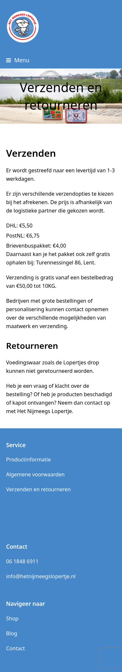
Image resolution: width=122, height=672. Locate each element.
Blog (11, 633)
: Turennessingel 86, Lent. (64, 262)
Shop (12, 618)
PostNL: (23, 235)
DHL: (19, 225)
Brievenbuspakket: (36, 245)
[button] (18, 60)
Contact (15, 648)
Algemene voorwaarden (35, 474)
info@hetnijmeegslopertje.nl (40, 576)
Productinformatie (28, 459)
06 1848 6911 (22, 561)
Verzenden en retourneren (38, 489)
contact (74, 309)
